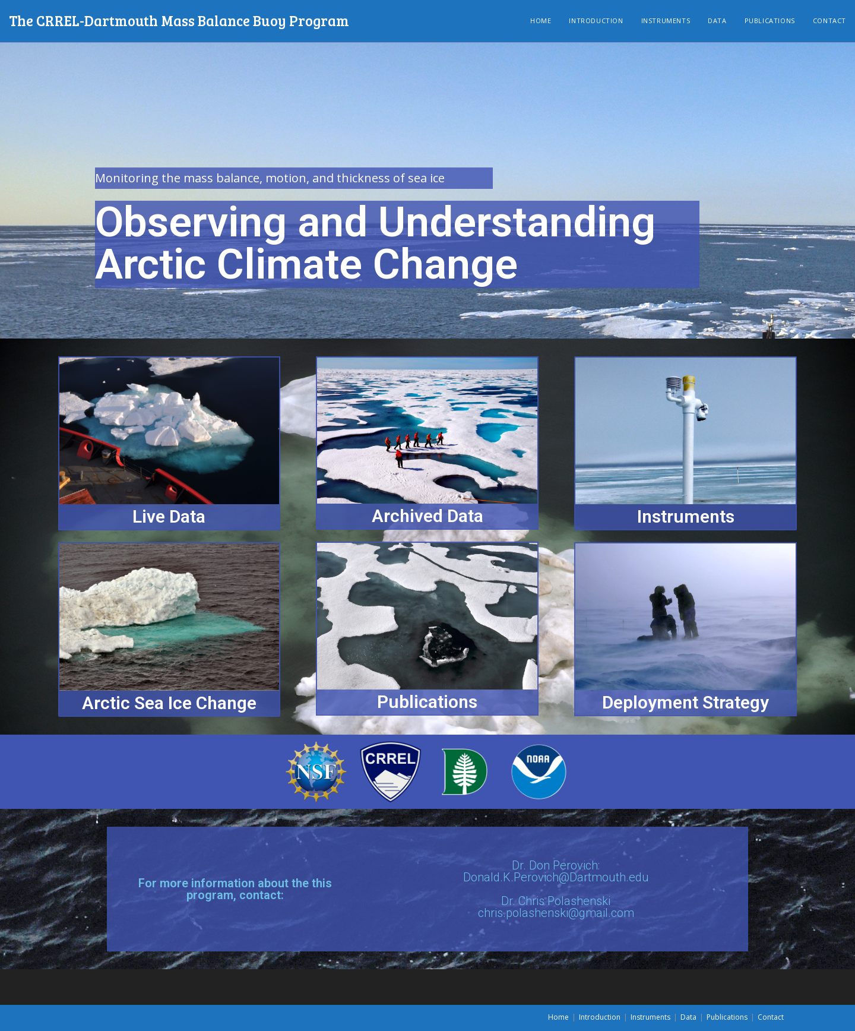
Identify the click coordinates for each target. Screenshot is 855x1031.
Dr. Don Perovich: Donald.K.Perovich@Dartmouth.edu (556, 871)
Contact (771, 1017)
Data (688, 1017)
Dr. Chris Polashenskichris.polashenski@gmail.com (556, 907)
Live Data (168, 516)
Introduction (599, 1017)
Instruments (685, 516)
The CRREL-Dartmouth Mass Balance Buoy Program (179, 20)
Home (558, 1017)
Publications (427, 701)
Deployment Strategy (685, 702)
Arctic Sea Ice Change (169, 702)
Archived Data (427, 515)
